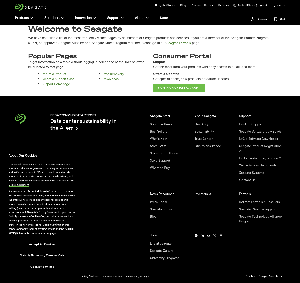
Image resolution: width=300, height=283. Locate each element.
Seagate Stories (165, 5)
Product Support (251, 124)
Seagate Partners (178, 43)
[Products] (31, 18)
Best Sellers (159, 131)
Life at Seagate (161, 243)
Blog (183, 5)
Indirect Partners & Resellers (260, 202)
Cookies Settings (112, 276)
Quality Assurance (208, 146)
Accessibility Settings (137, 276)
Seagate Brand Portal (272, 276)
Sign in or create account (179, 87)
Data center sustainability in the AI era (83, 124)
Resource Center (202, 5)
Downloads (110, 79)
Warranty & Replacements (258, 165)
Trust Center (204, 139)
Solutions (54, 18)
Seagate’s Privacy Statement (43, 212)
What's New (159, 139)
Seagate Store (160, 116)
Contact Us (247, 180)
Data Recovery (113, 74)
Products (22, 18)
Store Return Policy (164, 153)
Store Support (160, 160)
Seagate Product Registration (260, 148)
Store (164, 18)
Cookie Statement (19, 185)
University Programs (165, 258)
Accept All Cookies (42, 244)
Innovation (85, 18)
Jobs (154, 235)
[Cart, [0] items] (278, 19)
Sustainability (205, 131)
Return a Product (54, 74)
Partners (223, 5)
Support (113, 18)
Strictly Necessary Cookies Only (42, 255)
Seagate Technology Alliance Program (260, 219)
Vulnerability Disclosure (87, 276)
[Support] (122, 18)
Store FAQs (158, 146)
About (142, 18)
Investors (203, 194)
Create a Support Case (58, 79)
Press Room (159, 202)
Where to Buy (160, 168)
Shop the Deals (162, 124)
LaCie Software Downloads (259, 139)
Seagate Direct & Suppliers (259, 209)
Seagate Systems (252, 172)
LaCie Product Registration (260, 158)
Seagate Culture (162, 250)
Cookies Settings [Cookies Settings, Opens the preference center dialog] (42, 266)
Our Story (202, 124)
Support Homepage (56, 84)
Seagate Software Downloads (260, 131)
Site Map (251, 276)
